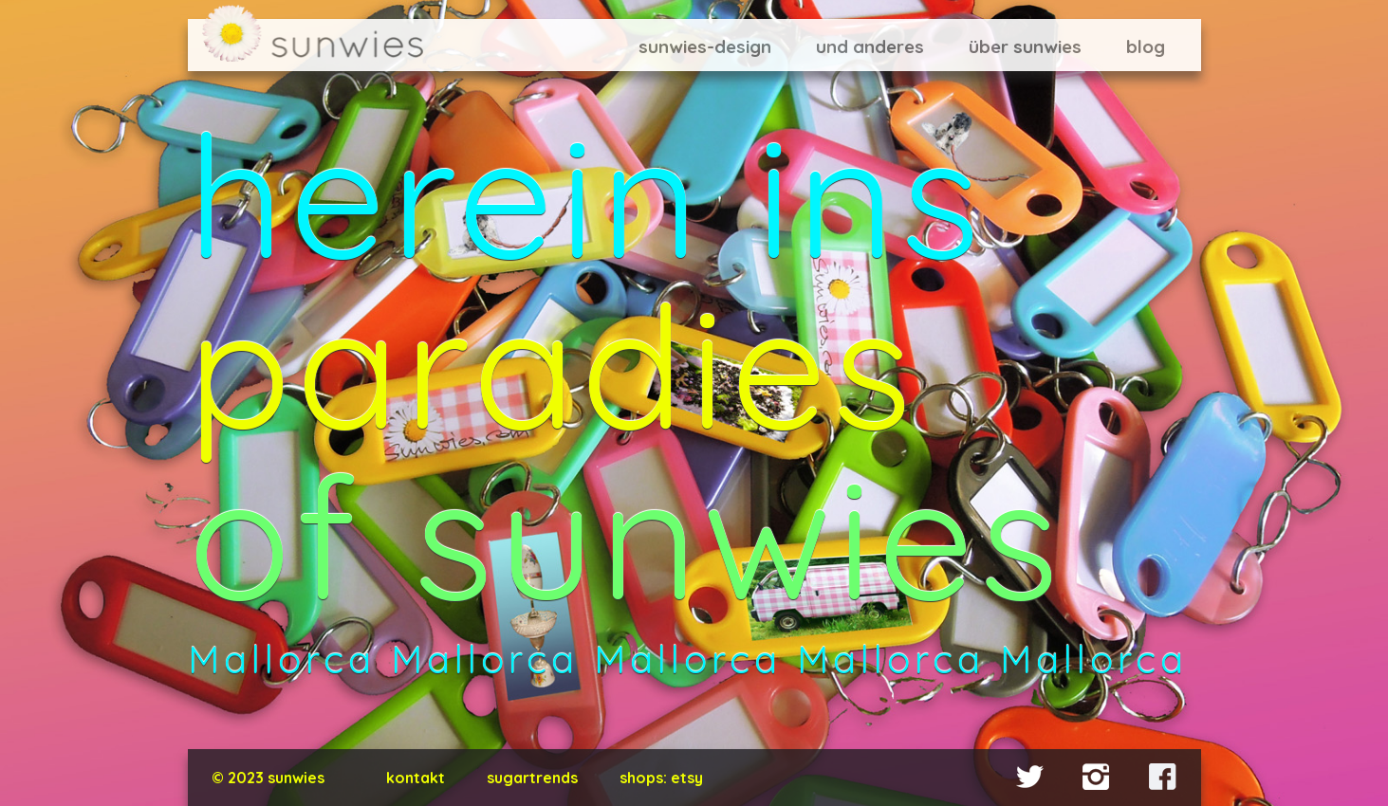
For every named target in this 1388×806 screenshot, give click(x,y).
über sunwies (1025, 46)
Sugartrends (532, 777)
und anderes (870, 46)
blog (1145, 46)
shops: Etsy (661, 777)
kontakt (415, 777)
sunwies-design (704, 46)
